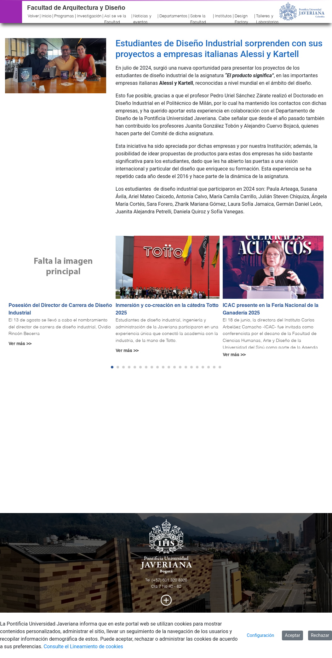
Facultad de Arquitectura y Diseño (76, 8)
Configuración (260, 635)
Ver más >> (20, 344)
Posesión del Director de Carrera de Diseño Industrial (60, 309)
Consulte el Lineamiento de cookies (83, 646)
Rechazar (320, 635)
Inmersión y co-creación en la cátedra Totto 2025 (167, 309)
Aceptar (292, 635)
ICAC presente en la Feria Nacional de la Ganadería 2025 (270, 309)
